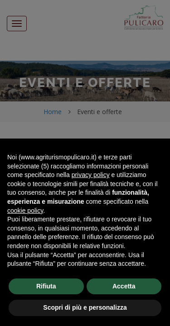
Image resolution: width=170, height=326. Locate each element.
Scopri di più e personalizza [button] (84, 307)
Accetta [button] (124, 286)
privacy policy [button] (91, 174)
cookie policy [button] (25, 210)
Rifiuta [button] (46, 286)
